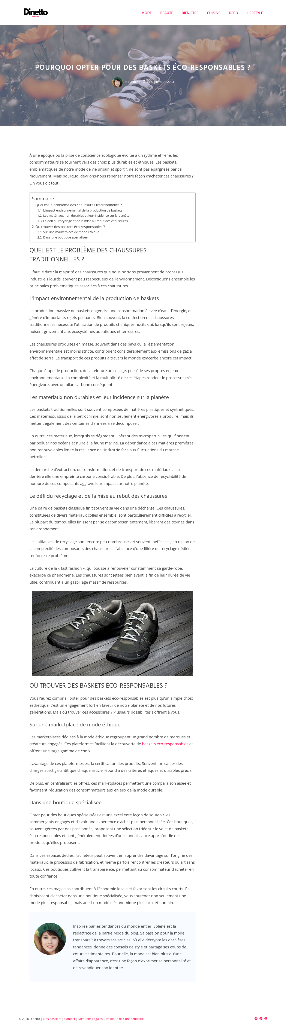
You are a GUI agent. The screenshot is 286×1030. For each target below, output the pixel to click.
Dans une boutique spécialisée (65, 237)
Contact (69, 1019)
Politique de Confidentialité (125, 1019)
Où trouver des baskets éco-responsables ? (70, 226)
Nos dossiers (52, 1019)
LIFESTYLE (255, 12)
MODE (146, 12)
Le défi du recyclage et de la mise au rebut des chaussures (85, 221)
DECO (233, 12)
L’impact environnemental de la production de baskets (82, 210)
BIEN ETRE (190, 12)
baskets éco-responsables (165, 743)
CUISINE (213, 12)
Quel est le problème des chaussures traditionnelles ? (78, 205)
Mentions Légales (90, 1019)
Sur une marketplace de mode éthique (71, 232)
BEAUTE (166, 12)
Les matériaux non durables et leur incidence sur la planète (86, 215)
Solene (135, 82)
